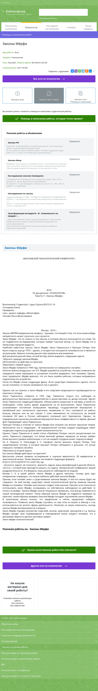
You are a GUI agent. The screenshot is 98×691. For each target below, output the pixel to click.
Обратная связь (9, 624)
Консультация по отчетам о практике (21, 675)
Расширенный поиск (48, 18)
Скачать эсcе (17, 99)
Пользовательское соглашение (18, 629)
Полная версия (9, 641)
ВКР (3, 664)
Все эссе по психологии (46, 78)
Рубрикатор (31, 27)
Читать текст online (48, 99)
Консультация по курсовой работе (19, 653)
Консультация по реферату (15, 670)
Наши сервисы (88, 27)
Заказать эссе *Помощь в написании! (80, 100)
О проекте (5, 2)
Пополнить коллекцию (11, 27)
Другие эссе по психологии (46, 565)
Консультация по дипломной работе (20, 658)
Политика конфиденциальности (18, 635)
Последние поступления (52, 27)
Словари (71, 27)
